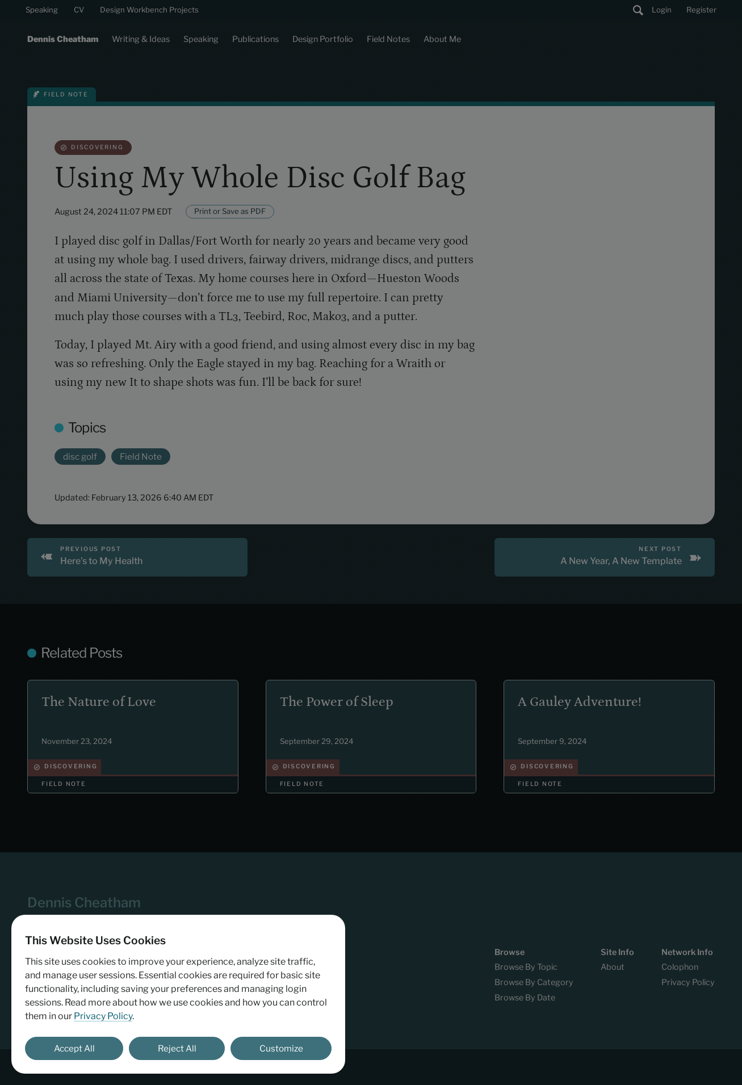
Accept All (74, 1048)
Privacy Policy (103, 1016)
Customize (281, 1048)
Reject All (177, 1048)
